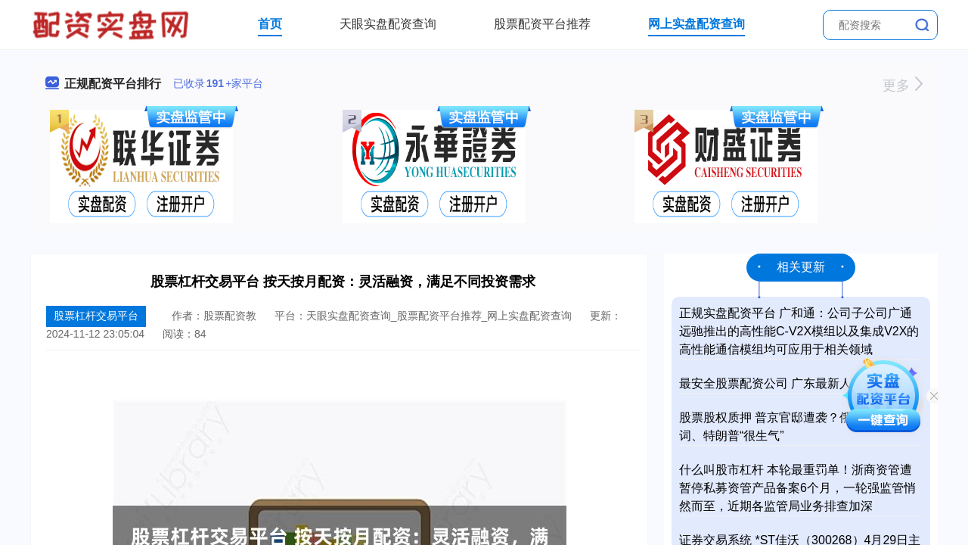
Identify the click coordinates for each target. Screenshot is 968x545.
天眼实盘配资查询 (388, 23)
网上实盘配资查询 (696, 23)
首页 (270, 23)
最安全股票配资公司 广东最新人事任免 (783, 383)
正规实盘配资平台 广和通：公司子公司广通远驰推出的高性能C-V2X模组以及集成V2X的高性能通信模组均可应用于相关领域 (799, 331)
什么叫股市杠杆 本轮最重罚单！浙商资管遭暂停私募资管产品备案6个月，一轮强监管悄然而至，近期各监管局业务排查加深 (797, 487)
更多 (903, 85)
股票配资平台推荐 (542, 23)
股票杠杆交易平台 (96, 316)
